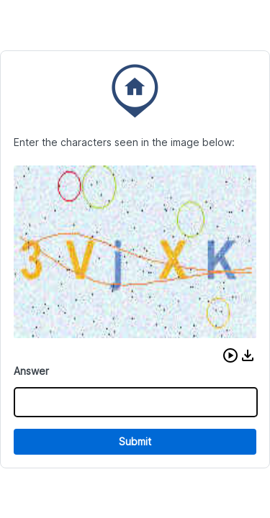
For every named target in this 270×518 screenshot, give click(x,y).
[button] (230, 355)
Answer (31, 371)
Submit (135, 441)
